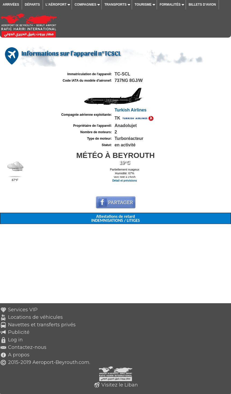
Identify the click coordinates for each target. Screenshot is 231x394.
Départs (32, 4)
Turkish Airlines (130, 110)
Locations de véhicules (35, 317)
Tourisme (143, 4)
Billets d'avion (202, 4)
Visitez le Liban (119, 385)
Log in (15, 340)
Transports (115, 4)
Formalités (170, 4)
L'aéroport (56, 4)
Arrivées (11, 4)
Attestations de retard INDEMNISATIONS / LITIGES (115, 218)
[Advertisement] (115, 265)
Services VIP (23, 310)
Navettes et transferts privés (42, 325)
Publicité (19, 332)
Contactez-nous (27, 347)
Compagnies (85, 4)
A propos (19, 355)
